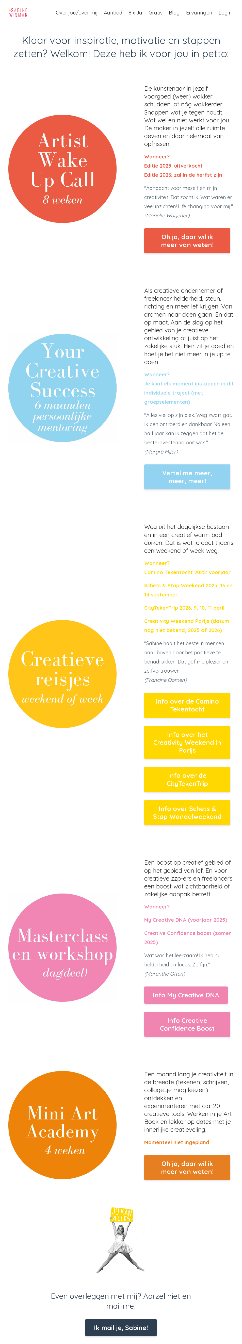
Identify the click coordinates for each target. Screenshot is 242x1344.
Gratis (156, 12)
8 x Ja (135, 12)
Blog (174, 12)
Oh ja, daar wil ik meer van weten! (187, 241)
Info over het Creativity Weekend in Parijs (187, 742)
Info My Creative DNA (186, 995)
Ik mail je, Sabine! (121, 1328)
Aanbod (113, 12)
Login (225, 12)
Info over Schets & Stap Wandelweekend (187, 812)
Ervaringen (199, 12)
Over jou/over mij (77, 12)
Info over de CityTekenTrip (187, 779)
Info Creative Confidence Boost (187, 1024)
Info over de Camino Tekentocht (187, 705)
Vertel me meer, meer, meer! (187, 477)
